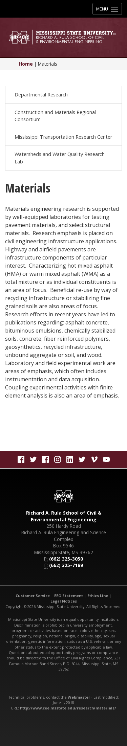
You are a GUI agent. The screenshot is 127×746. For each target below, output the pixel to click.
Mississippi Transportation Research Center (63, 137)
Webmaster (79, 697)
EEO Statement (68, 595)
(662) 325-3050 (66, 559)
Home (26, 64)
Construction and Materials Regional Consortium (55, 116)
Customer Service (33, 595)
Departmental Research (41, 94)
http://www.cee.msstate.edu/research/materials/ (68, 707)
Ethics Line (97, 595)
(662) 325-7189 (66, 565)
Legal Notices (63, 601)
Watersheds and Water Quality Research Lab (60, 158)
